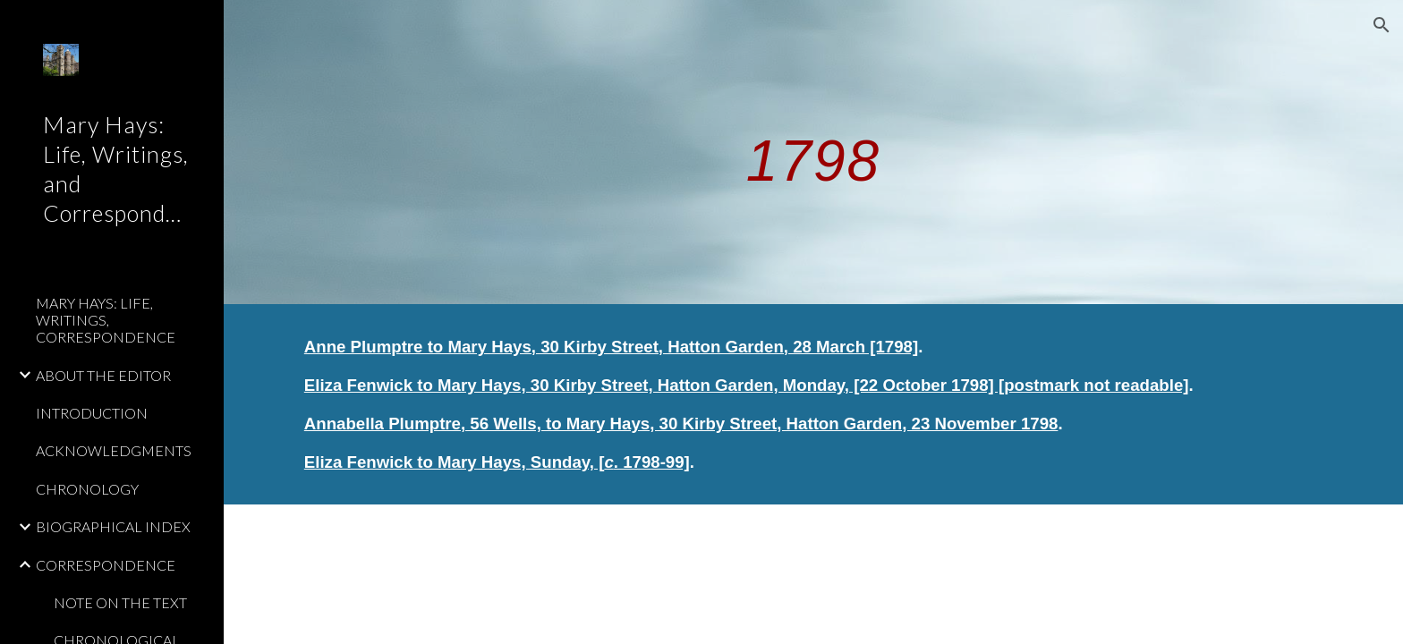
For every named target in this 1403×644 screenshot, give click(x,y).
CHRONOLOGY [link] (87, 488)
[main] (813, 151)
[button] (1381, 25)
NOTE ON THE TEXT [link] (120, 602)
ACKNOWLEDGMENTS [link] (113, 450)
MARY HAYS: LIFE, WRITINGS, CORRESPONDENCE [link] (105, 320)
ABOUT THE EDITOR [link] (103, 375)
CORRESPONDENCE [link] (105, 564)
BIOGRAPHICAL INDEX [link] (113, 526)
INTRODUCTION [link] (92, 412)
